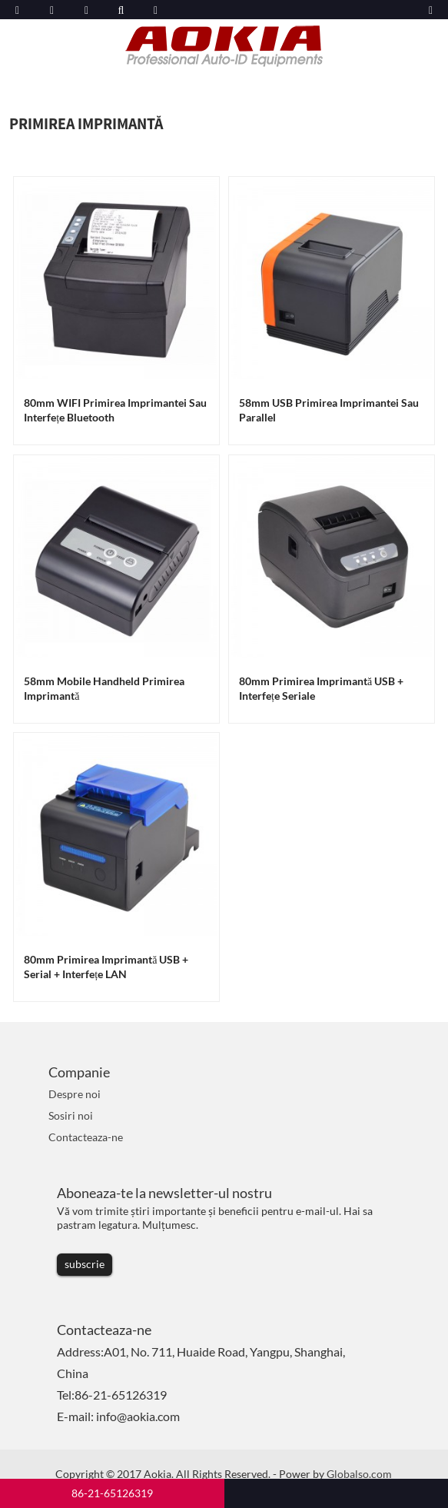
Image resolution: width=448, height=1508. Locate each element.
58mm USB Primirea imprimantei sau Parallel (329, 410)
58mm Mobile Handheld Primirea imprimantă (104, 688)
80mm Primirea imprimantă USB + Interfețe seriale (321, 688)
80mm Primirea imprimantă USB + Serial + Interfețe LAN (106, 966)
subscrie (85, 1263)
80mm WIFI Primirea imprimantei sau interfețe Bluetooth (115, 410)
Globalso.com (359, 1473)
